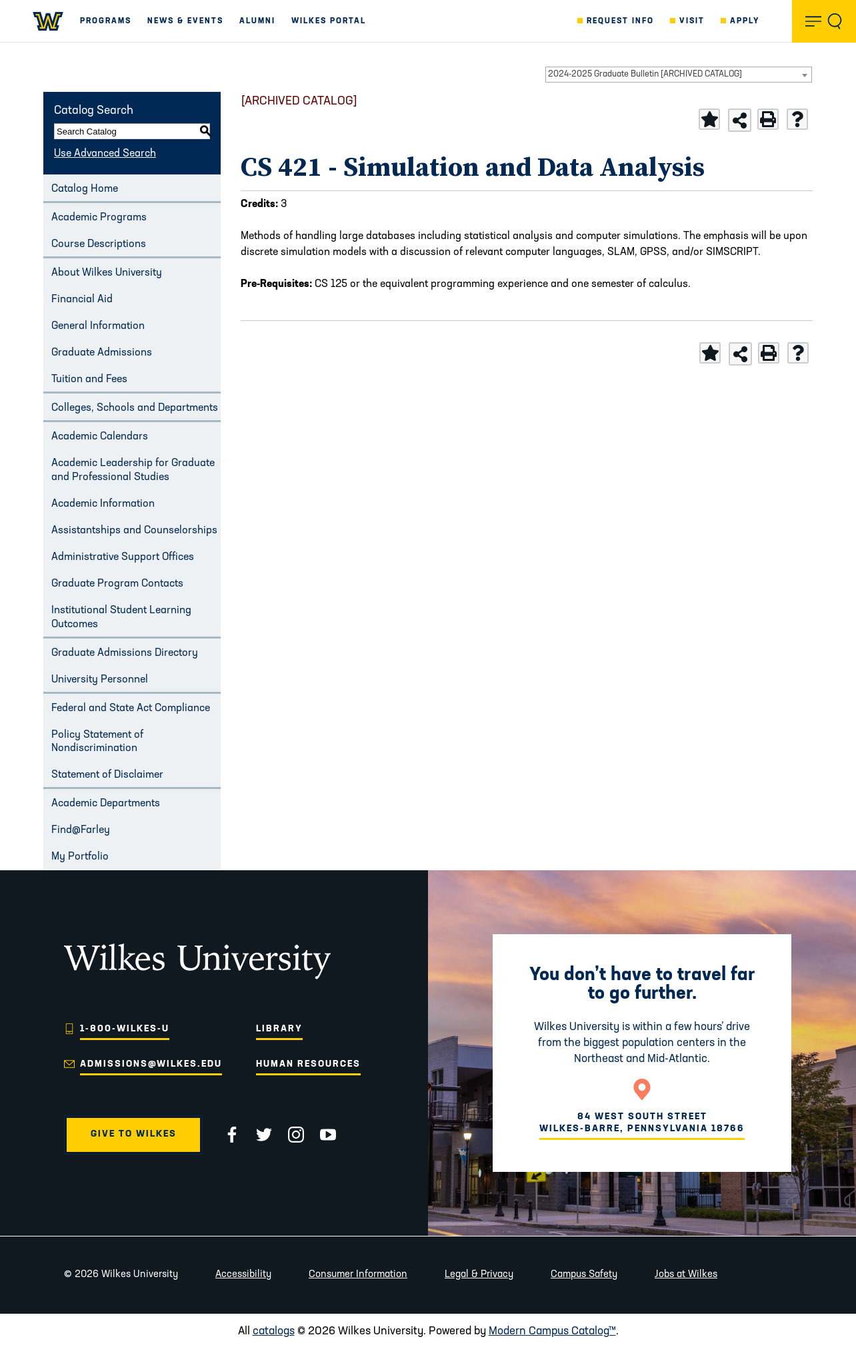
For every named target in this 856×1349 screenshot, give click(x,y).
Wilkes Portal (328, 21)
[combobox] (678, 75)
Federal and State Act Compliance (130, 708)
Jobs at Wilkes (686, 1275)
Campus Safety (584, 1275)
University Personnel (99, 679)
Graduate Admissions (101, 353)
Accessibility (243, 1275)
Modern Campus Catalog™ (552, 1331)
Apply (745, 21)
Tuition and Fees (89, 379)
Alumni (257, 21)
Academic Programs (99, 217)
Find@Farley (80, 830)
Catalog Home (84, 189)
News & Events (185, 21)
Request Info (620, 21)
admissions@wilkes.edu (151, 1064)
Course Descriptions (98, 244)
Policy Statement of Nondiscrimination (97, 742)
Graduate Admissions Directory (124, 653)
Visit (692, 21)
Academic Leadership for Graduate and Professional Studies (133, 470)
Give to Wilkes (134, 1134)
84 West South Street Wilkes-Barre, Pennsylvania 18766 (642, 1123)
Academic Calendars (99, 436)
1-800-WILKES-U (124, 1029)
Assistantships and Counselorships (134, 530)
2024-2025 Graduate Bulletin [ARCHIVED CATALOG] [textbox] (645, 74)
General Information (98, 326)
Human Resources (308, 1064)
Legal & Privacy (479, 1275)
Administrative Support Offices (122, 557)
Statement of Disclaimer (107, 775)
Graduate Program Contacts (117, 584)
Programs (105, 21)
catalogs (274, 1331)
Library (279, 1029)
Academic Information (103, 504)
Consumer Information (358, 1275)
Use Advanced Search (105, 153)
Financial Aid (82, 299)
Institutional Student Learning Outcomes (121, 617)
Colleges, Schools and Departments (134, 408)
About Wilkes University (106, 273)
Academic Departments (105, 803)
